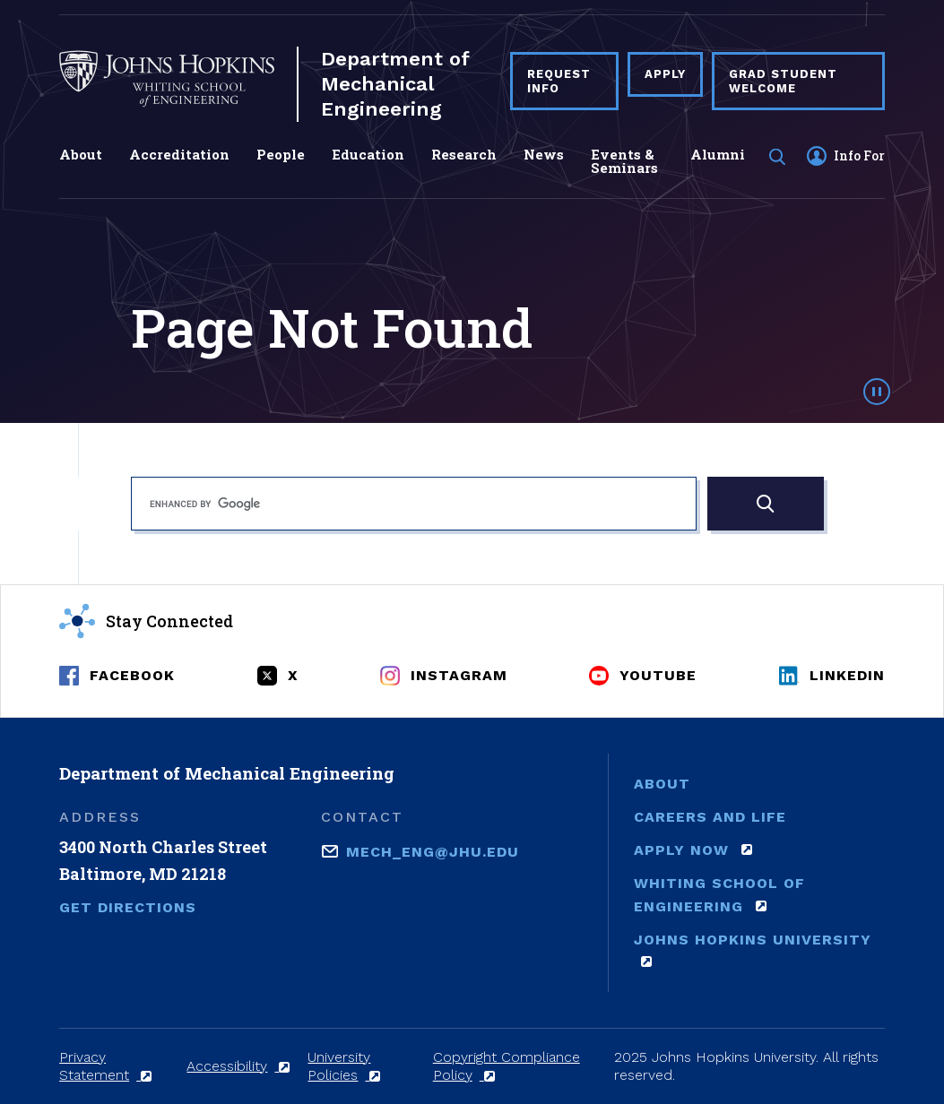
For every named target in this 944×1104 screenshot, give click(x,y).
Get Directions (127, 907)
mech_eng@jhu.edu (432, 850)
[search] (414, 503)
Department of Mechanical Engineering (395, 83)
